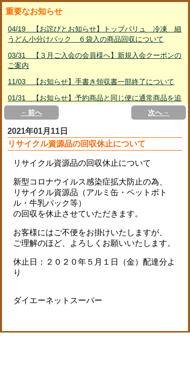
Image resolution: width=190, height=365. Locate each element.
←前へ (31, 112)
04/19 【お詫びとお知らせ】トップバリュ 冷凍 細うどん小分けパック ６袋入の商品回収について (94, 34)
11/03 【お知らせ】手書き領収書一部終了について (91, 82)
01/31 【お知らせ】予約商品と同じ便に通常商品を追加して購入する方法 (94, 103)
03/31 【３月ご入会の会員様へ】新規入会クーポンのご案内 (94, 60)
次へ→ (158, 112)
